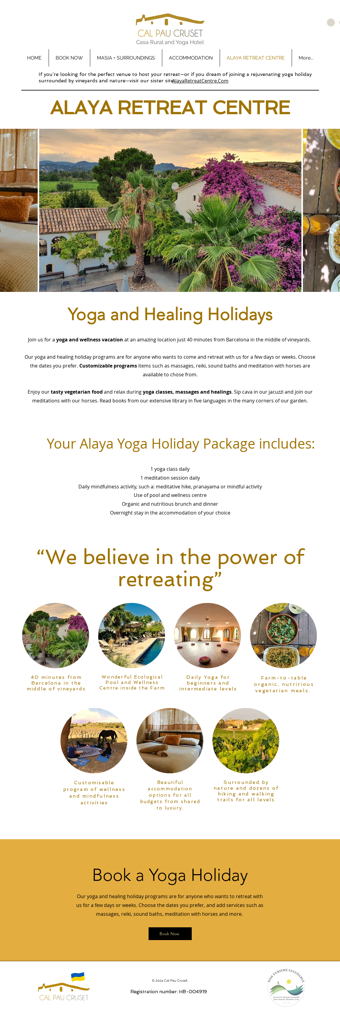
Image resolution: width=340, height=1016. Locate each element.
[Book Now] (170, 933)
